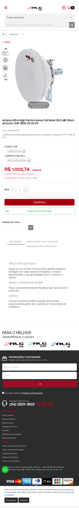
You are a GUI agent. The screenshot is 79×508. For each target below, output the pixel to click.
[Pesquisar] (72, 25)
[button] (39, 202)
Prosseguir (11, 500)
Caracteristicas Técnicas (42, 241)
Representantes (9, 438)
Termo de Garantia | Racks (13, 450)
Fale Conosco (8, 423)
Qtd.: (7, 189)
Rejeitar (23, 500)
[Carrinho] (71, 8)
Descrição (15, 241)
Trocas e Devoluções (11, 461)
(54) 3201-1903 (21, 403)
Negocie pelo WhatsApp (39, 211)
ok (31, 228)
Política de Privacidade (33, 393)
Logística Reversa (9, 453)
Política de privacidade (11, 434)
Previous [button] (11, 80)
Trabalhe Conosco (9, 426)
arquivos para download (42, 246)
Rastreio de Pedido (10, 457)
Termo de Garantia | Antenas (14, 446)
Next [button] (71, 80)
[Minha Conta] (64, 7)
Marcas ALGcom (9, 419)
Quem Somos (8, 415)
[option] (5, 52)
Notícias (5, 430)
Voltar (6, 42)
